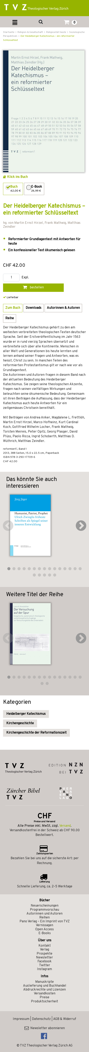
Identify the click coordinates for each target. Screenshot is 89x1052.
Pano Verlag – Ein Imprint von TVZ (45, 921)
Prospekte (44, 954)
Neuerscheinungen (44, 906)
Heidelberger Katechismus (26, 714)
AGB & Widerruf (64, 1019)
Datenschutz (41, 1019)
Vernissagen (44, 925)
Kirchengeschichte (20, 723)
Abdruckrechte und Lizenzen (44, 990)
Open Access (44, 929)
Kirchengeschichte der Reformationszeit (36, 733)
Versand (65, 826)
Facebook (44, 961)
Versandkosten (44, 994)
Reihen (44, 918)
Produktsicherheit (44, 1002)
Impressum (21, 1019)
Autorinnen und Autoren (44, 914)
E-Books (44, 933)
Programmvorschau (44, 910)
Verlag (44, 950)
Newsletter (44, 958)
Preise (44, 997)
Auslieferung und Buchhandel (44, 986)
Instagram (44, 969)
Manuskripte (44, 982)
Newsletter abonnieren (44, 1028)
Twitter (44, 965)
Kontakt (44, 946)
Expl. (25, 278)
